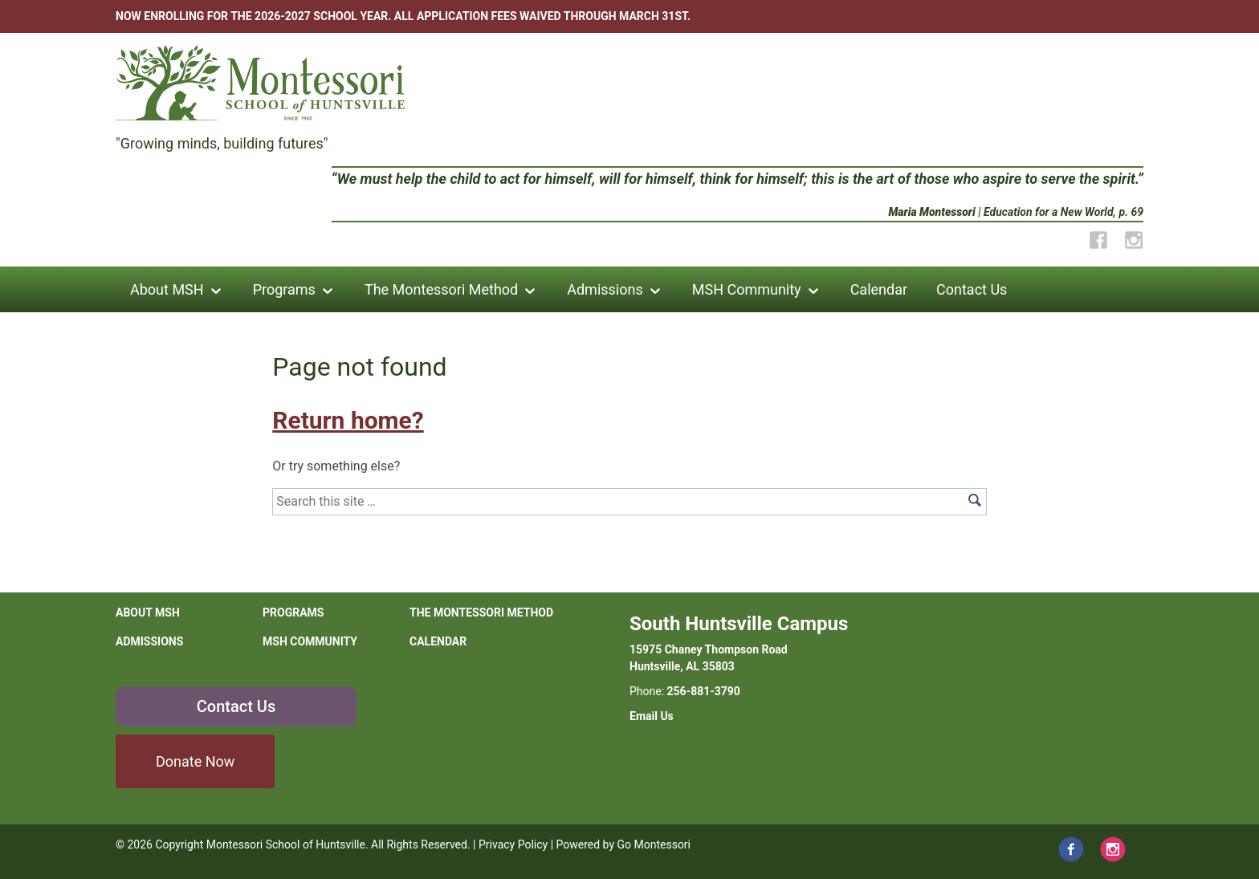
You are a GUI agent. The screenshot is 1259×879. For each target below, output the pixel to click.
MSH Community (746, 289)
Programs (284, 289)
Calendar (878, 289)
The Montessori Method (441, 289)
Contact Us (971, 289)
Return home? (347, 420)
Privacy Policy (513, 844)
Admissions (605, 289)
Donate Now (195, 761)
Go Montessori (654, 844)
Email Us (652, 716)
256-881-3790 (703, 691)
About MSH (167, 289)
